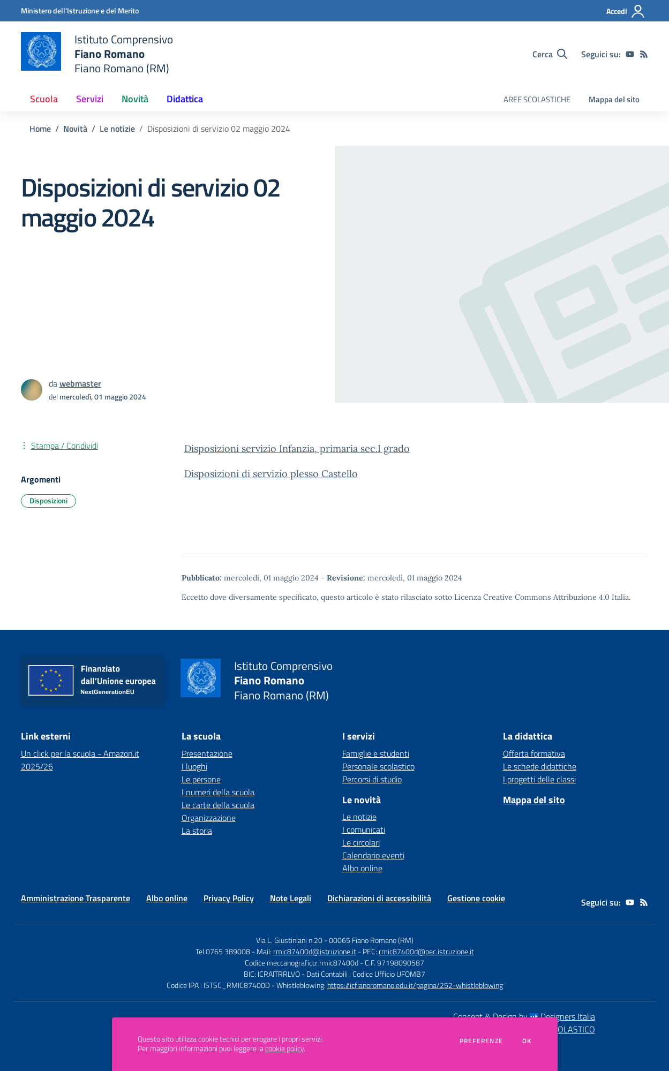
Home (40, 128)
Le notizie (117, 128)
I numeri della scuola (218, 792)
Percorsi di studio (372, 779)
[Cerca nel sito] (549, 54)
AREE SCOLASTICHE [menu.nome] (536, 99)
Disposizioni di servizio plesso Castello (271, 473)
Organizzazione (209, 817)
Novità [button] (135, 99)
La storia (197, 830)
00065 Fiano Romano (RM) (371, 940)
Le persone (201, 779)
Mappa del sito (614, 99)
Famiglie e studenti (375, 753)
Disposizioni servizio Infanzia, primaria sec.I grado (297, 448)
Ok (527, 1041)
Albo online (362, 868)
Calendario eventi (373, 855)
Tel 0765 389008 (224, 951)
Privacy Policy (229, 898)
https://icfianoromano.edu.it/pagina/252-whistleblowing (415, 985)
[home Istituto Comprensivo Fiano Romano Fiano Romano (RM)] (97, 54)
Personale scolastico (378, 766)
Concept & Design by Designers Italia (524, 1016)
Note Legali (290, 898)
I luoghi (194, 766)
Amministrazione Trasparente (75, 898)
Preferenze (481, 1041)
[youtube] (630, 54)
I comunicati (363, 829)
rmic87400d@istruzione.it (314, 951)
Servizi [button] (89, 99)
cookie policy (284, 1048)
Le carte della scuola (218, 804)
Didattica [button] (185, 99)
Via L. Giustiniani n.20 (289, 940)
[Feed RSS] (644, 54)
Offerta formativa (534, 753)
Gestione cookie (476, 898)
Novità (75, 128)
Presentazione (207, 753)
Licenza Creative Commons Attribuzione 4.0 (532, 597)
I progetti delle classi (539, 779)
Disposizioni (48, 500)
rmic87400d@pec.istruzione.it (426, 951)
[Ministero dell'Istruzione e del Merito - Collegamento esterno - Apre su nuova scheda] (80, 10)
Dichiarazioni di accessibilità (379, 898)
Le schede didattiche (539, 766)
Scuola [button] (44, 99)
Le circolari (361, 842)
